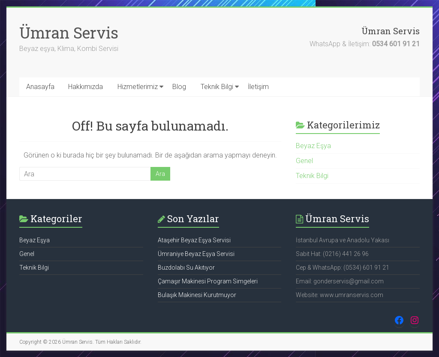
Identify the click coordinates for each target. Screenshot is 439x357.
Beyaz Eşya (313, 146)
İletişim (258, 87)
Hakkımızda (85, 87)
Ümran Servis (68, 32)
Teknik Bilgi (217, 87)
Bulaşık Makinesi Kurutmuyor (197, 295)
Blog (179, 87)
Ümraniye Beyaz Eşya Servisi (196, 253)
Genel (304, 161)
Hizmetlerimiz (137, 87)
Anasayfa (40, 87)
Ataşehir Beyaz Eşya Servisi (194, 240)
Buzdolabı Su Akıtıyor (186, 267)
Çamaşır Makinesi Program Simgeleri (208, 281)
